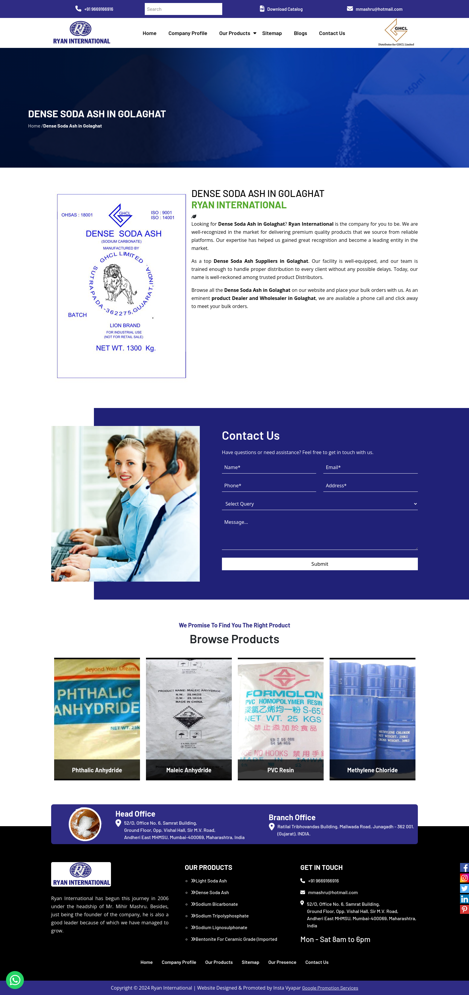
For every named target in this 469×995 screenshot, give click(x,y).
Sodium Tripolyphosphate (220, 915)
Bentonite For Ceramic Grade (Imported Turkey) (234, 942)
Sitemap (272, 33)
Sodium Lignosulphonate (219, 927)
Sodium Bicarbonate (214, 904)
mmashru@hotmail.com (375, 9)
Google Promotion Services (330, 988)
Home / (35, 125)
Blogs (300, 33)
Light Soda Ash (209, 880)
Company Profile (187, 33)
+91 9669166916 (94, 9)
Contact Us (332, 33)
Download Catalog (281, 9)
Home (149, 33)
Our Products (234, 33)
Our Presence (282, 962)
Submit (319, 563)
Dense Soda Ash (210, 892)
